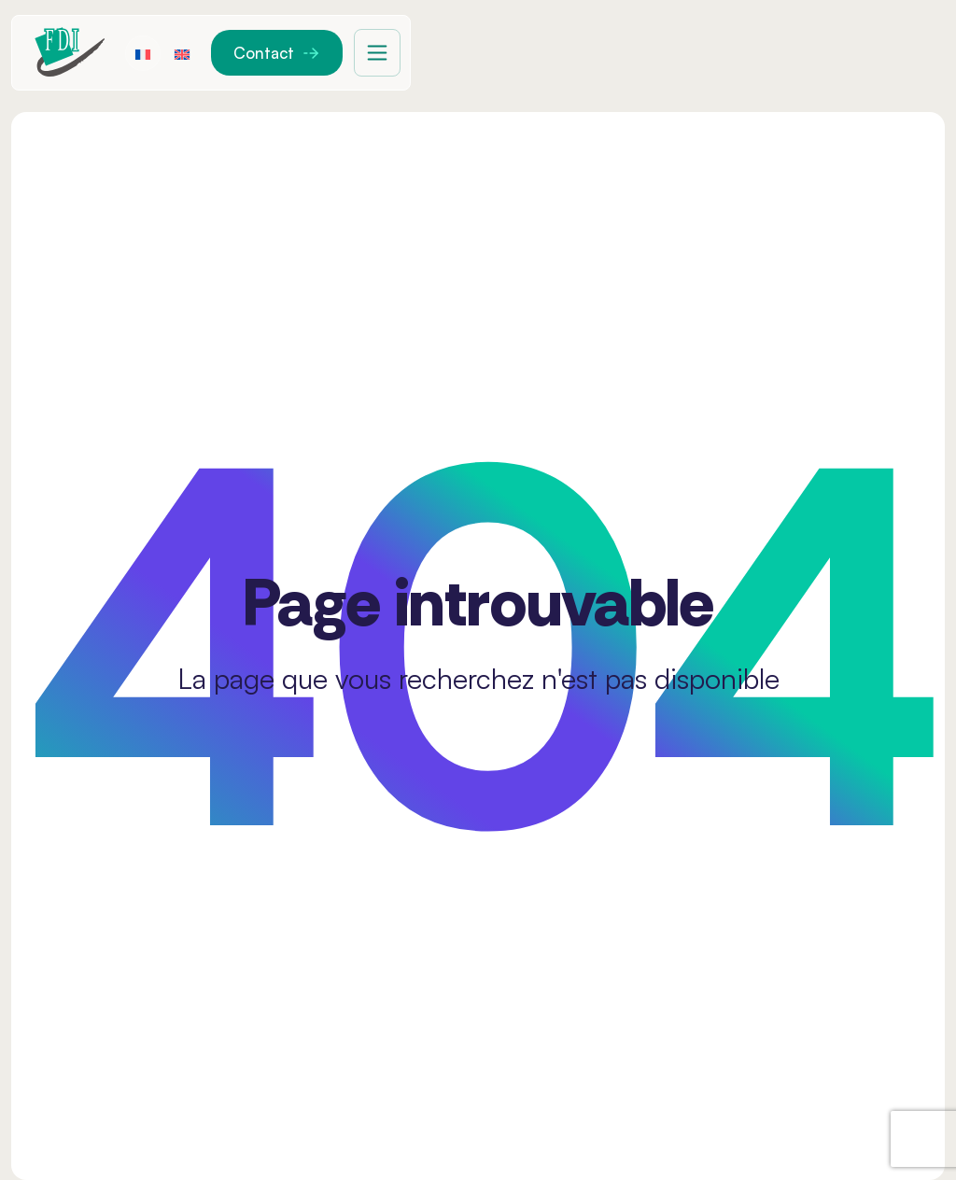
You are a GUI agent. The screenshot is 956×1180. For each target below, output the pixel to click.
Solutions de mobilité (579, 53)
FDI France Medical (368, 53)
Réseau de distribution (795, 53)
